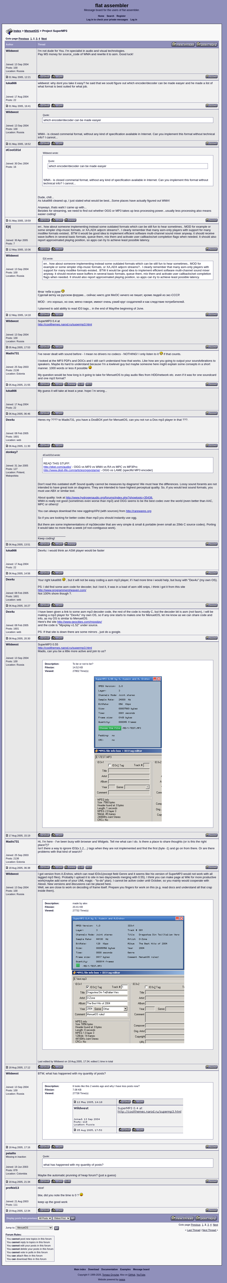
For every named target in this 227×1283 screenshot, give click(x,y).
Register (121, 16)
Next (44, 38)
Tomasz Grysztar (110, 1275)
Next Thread (209, 1230)
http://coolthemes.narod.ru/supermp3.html (65, 324)
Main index (80, 1269)
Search (110, 16)
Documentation (109, 1269)
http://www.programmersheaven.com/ (62, 590)
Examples (125, 1269)
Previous (23, 38)
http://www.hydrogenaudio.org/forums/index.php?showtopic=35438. (109, 497)
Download (93, 1269)
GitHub (131, 1275)
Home (101, 16)
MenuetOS (32, 31)
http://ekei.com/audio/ (57, 466)
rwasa (122, 1279)
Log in (133, 19)
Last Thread (193, 1230)
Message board (141, 1269)
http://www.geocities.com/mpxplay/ (79, 621)
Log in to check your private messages (107, 19)
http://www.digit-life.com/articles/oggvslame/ (71, 470)
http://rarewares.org (138, 511)
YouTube (140, 1275)
